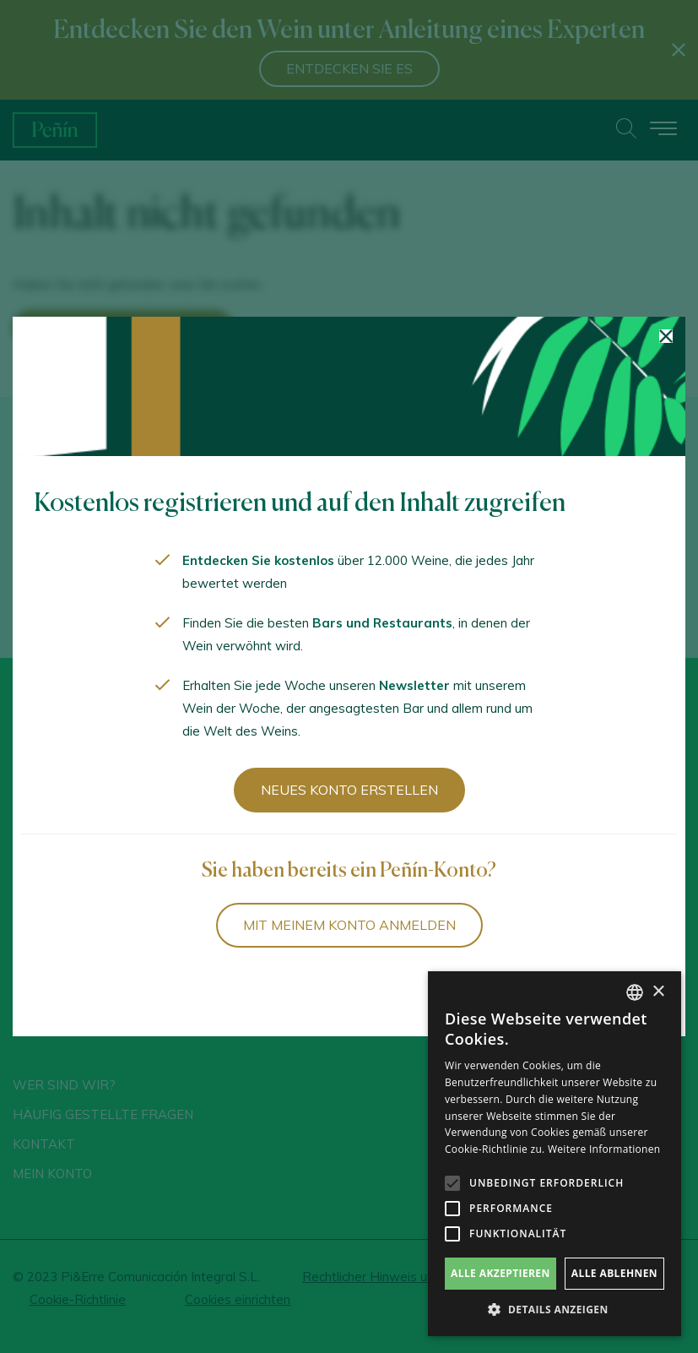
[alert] (554, 1153)
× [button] (658, 992)
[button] (554, 1310)
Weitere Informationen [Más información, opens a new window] (604, 1149)
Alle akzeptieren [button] (500, 1273)
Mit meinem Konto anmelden (349, 924)
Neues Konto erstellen (349, 789)
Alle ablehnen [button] (614, 1273)
